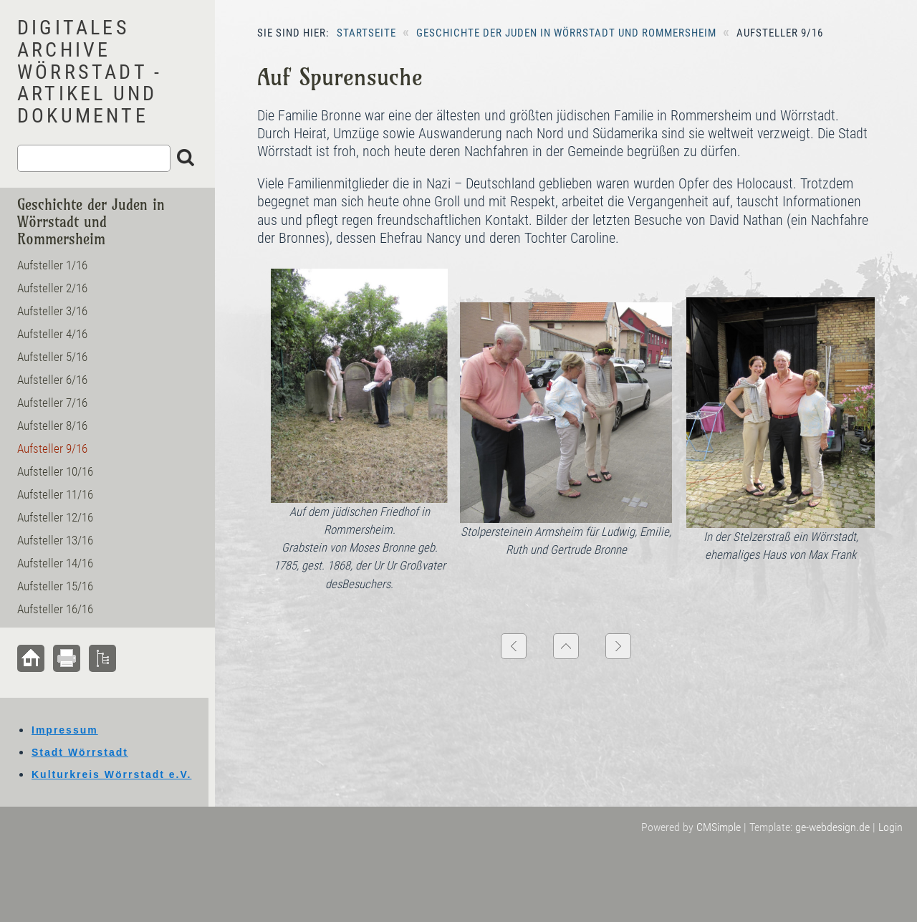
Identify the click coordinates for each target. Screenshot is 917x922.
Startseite (366, 33)
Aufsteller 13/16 (55, 540)
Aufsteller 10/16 (55, 471)
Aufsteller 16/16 (55, 609)
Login (890, 827)
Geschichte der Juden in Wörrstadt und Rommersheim (566, 33)
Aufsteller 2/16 (52, 288)
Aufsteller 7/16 (52, 402)
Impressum (65, 730)
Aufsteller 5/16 (52, 357)
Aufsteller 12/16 (55, 517)
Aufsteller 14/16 (55, 563)
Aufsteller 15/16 (55, 586)
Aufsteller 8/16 (52, 425)
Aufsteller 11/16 (55, 494)
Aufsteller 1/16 (52, 265)
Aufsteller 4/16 (52, 334)
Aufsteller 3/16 (52, 311)
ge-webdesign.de (832, 827)
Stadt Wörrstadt (80, 752)
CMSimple (718, 827)
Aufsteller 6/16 (52, 380)
